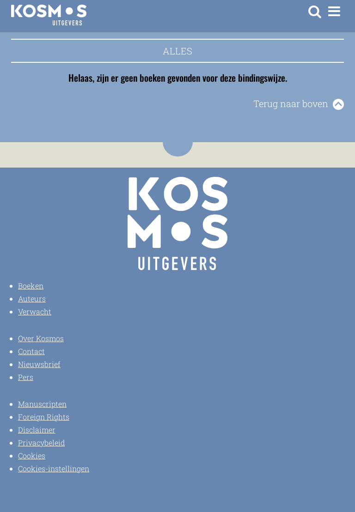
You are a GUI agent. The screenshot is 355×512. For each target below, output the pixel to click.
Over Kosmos (41, 338)
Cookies (31, 455)
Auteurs (32, 298)
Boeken (30, 285)
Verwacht (34, 311)
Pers (25, 377)
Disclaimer (36, 429)
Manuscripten (42, 404)
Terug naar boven (290, 103)
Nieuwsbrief (39, 364)
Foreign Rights (43, 417)
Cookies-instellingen (53, 468)
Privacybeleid (41, 442)
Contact (31, 351)
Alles (177, 51)
